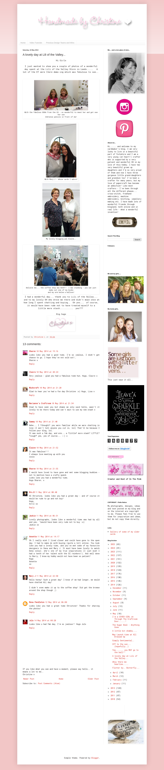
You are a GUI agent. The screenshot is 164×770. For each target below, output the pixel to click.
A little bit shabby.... (124, 631)
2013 (113, 688)
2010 (113, 699)
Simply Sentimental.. (123, 640)
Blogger (95, 758)
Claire (32, 372)
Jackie (32, 515)
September (118, 599)
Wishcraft (34, 387)
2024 (113, 548)
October (117, 595)
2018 (113, 570)
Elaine (32, 447)
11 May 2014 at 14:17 (48, 536)
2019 (113, 566)
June (115, 610)
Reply (32, 364)
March (116, 676)
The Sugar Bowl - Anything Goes (125, 626)
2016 (113, 577)
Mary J (32, 576)
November (118, 591)
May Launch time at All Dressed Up (124, 635)
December (118, 588)
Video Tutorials (36, 43)
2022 (113, 555)
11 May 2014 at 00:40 (46, 492)
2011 (113, 695)
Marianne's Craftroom (40, 403)
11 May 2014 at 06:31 (47, 515)
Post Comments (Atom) (49, 683)
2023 (113, 551)
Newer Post (28, 679)
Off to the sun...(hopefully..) (121, 645)
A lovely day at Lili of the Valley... (124, 657)
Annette (33, 536)
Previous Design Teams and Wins (60, 43)
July (115, 606)
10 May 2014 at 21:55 (47, 468)
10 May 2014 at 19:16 (47, 351)
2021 (113, 559)
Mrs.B (32, 492)
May (115, 613)
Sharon (32, 351)
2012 (113, 691)
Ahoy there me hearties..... (120, 663)
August (116, 602)
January (117, 683)
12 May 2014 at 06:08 (56, 602)
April (116, 672)
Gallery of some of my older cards (125, 532)
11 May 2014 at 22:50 (47, 576)
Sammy (32, 421)
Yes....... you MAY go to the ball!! (125, 651)
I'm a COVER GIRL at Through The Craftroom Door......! (124, 619)
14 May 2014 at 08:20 (45, 620)
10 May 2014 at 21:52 (47, 447)
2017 (113, 573)
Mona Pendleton (36, 602)
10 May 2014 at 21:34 (63, 403)
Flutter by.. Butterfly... (125, 667)
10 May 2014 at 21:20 (50, 387)
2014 (113, 584)
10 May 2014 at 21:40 (46, 421)
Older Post (93, 679)
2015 (113, 581)
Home (22, 43)
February (118, 679)
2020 (113, 562)
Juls (31, 620)
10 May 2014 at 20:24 (47, 372)
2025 (113, 544)
